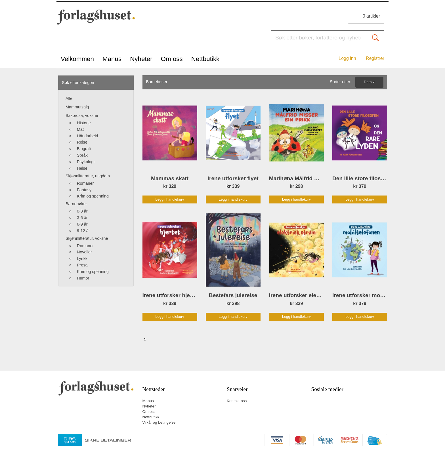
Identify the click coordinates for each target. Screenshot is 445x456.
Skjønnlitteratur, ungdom (88, 176)
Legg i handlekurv (170, 199)
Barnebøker (76, 203)
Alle (69, 98)
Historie (84, 123)
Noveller (84, 252)
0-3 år (82, 211)
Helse (82, 168)
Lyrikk (82, 258)
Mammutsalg (77, 107)
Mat (80, 129)
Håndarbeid (87, 136)
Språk (82, 155)
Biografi (84, 148)
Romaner (85, 183)
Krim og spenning (93, 196)
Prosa (82, 265)
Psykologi (86, 161)
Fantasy (84, 190)
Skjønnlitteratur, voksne (87, 238)
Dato (369, 82)
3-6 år (82, 217)
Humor (83, 278)
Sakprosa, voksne (82, 115)
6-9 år (82, 224)
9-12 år (83, 230)
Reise (82, 142)
